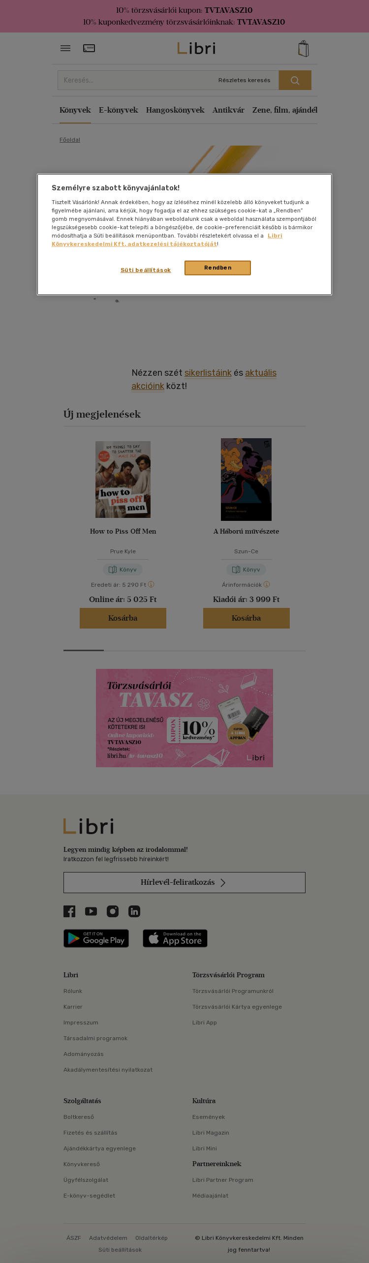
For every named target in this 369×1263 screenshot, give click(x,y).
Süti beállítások (146, 270)
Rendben (218, 267)
